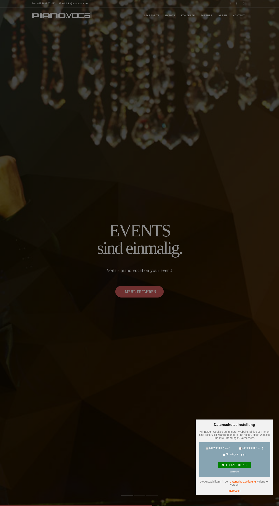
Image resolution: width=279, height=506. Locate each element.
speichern (234, 472)
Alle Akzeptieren (234, 465)
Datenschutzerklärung (242, 481)
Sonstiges (231, 454)
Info (226, 448)
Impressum (234, 490)
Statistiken (248, 447)
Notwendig (215, 447)
